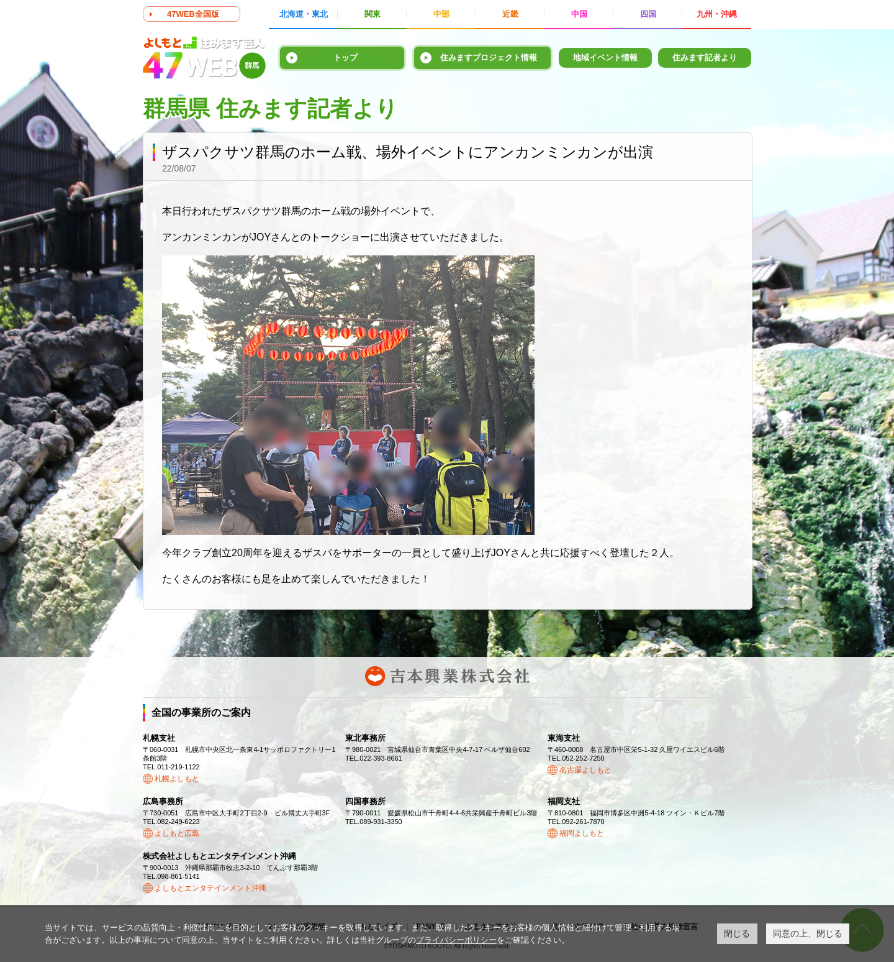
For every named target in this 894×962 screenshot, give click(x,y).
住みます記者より (704, 57)
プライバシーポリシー (456, 940)
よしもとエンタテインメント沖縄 (210, 888)
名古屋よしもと (585, 770)
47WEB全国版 (193, 14)
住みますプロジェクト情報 (488, 57)
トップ (345, 57)
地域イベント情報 (605, 57)
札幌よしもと (177, 778)
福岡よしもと (581, 833)
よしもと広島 (177, 833)
